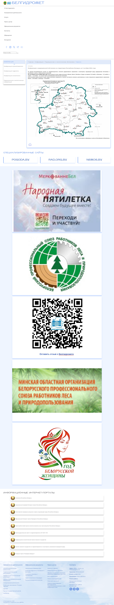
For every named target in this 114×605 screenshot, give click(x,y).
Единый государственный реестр (12, 591)
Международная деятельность (11, 582)
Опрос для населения (53, 581)
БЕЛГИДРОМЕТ (28, 3)
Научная (5, 588)
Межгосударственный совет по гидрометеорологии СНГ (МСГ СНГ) (29, 533)
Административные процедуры (33, 577)
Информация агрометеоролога (13, 66)
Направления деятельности (13, 12)
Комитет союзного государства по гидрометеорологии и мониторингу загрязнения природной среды (38, 547)
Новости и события (52, 568)
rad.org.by (58, 160)
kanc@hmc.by (77, 574)
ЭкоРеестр (6, 593)
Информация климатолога (12, 75)
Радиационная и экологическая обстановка (59, 62)
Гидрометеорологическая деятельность (10, 572)
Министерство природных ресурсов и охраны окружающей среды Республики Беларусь (35, 512)
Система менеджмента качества (33, 580)
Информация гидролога (11, 71)
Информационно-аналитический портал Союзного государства (28, 540)
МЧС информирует (52, 576)
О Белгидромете (9, 8)
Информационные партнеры (55, 570)
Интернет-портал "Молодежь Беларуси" (23, 554)
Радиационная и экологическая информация (14, 81)
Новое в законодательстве (54, 578)
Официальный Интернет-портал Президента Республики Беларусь (29, 519)
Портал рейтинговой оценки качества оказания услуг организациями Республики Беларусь (35, 526)
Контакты (7, 30)
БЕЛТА (22, 602)
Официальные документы (12, 26)
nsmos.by (94, 160)
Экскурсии (7, 40)
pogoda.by (20, 160)
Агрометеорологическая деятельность (10, 569)
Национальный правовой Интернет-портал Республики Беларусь (29, 505)
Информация (9, 61)
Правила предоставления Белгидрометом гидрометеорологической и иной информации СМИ (56, 585)
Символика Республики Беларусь (21, 498)
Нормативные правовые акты (33, 568)
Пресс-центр (8, 21)
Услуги (6, 17)
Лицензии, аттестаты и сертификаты (31, 575)
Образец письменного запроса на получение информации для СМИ (56, 573)
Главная (30, 62)
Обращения (8, 35)
